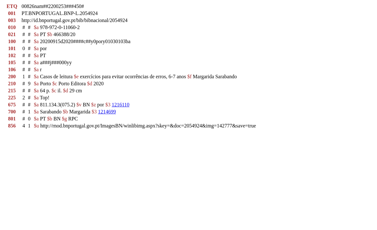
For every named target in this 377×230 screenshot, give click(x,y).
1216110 (120, 104)
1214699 (107, 111)
